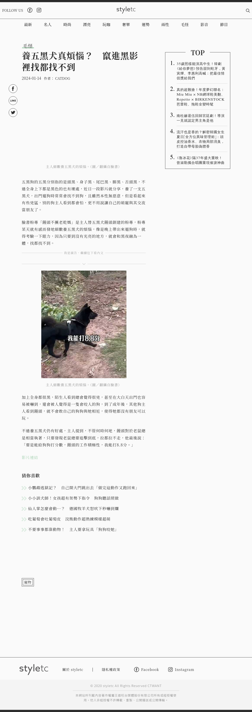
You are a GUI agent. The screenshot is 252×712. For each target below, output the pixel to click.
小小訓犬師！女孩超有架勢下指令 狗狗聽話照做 (73, 498)
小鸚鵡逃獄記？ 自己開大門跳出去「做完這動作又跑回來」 (83, 487)
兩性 (165, 24)
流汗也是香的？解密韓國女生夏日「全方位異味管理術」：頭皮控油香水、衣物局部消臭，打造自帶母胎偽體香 (201, 139)
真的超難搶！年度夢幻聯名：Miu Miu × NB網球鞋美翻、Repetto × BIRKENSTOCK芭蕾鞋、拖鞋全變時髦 (201, 96)
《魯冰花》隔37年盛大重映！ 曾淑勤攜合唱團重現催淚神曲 (201, 160)
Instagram (181, 669)
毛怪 (185, 24)
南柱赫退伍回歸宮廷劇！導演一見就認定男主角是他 (201, 118)
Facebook (146, 669)
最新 (28, 24)
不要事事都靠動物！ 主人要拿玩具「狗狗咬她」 (73, 529)
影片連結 (30, 457)
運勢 (145, 24)
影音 (204, 24)
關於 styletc (72, 669)
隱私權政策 (111, 669)
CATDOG (62, 78)
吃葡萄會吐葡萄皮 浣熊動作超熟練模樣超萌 (69, 519)
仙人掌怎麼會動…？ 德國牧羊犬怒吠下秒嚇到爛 (73, 508)
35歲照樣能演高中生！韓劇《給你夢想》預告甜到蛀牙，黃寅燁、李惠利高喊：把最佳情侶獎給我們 (201, 71)
